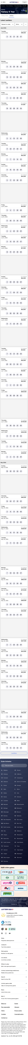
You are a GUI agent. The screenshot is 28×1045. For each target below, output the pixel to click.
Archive (11, 15)
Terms (2, 1010)
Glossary (16, 1007)
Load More (14, 753)
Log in (24, 2)
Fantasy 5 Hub (4, 15)
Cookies (3, 1014)
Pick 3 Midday (9, 5)
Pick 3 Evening (18, 5)
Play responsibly (5, 1007)
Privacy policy (18, 1010)
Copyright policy (19, 1014)
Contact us (14, 904)
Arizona (3, 5)
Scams (16, 1003)
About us (3, 1003)
